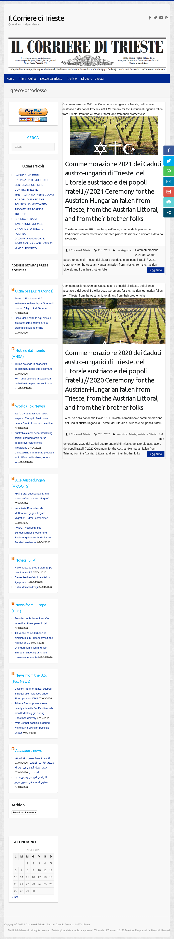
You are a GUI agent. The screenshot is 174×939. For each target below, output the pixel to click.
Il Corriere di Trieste (36, 18)
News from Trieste (126, 434)
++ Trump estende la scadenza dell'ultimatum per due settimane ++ (34, 383)
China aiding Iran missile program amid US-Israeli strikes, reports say (34, 457)
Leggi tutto (156, 270)
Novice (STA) (26, 560)
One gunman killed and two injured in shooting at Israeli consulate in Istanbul (31, 652)
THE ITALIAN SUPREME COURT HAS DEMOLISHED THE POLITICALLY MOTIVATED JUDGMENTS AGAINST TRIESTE (34, 204)
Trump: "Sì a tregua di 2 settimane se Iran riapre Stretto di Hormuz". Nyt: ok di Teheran (34, 303)
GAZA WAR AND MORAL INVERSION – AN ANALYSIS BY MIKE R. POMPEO (34, 243)
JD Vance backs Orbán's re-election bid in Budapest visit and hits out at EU (34, 637)
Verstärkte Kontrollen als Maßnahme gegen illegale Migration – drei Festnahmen (31, 513)
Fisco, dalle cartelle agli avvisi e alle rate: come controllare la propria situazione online (33, 322)
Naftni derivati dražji (26, 587)
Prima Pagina (27, 78)
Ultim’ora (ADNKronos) (34, 291)
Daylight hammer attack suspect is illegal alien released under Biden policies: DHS (33, 693)
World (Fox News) (30, 406)
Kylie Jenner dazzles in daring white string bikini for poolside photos (32, 727)
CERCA (33, 138)
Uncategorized (124, 250)
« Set (15, 897)
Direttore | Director (92, 78)
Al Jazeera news (28, 750)
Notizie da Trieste (51, 78)
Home (10, 78)
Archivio (72, 78)
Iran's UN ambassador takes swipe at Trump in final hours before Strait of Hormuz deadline (34, 418)
